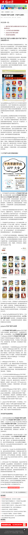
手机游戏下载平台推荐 (13, 487)
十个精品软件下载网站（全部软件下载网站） (12, 513)
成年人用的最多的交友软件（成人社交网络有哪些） (14, 515)
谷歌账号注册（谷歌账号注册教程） (10, 509)
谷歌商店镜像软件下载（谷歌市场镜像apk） (12, 507)
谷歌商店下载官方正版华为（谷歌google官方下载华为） (15, 505)
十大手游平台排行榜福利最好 (12, 30)
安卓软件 (7, 12)
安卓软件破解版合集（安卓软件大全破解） (11, 499)
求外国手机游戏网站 (10, 34)
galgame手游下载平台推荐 (12, 32)
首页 (2, 12)
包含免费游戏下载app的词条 (8, 517)
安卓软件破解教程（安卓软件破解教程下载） (12, 503)
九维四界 (8, 2)
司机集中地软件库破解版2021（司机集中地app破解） (14, 501)
